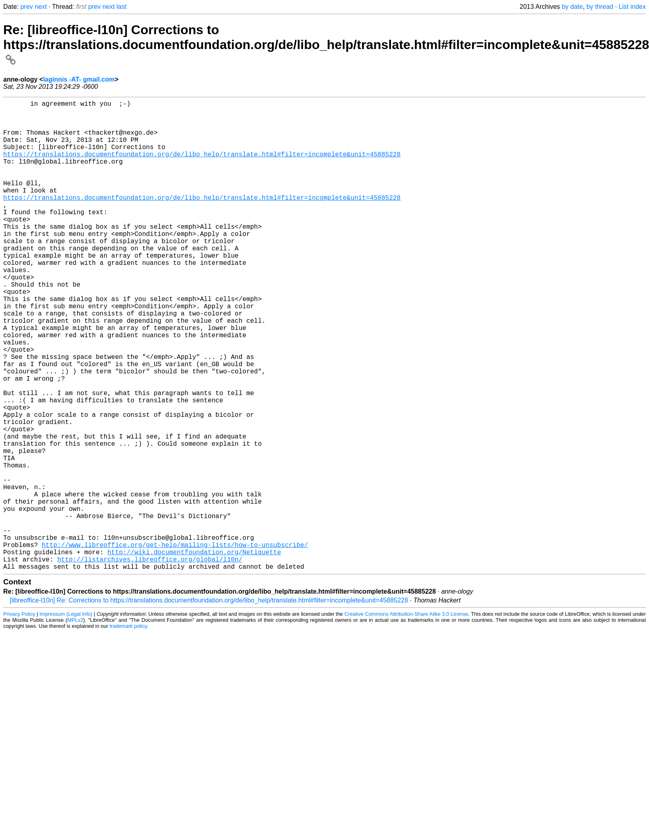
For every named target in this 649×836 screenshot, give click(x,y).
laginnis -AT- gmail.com (79, 79)
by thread (599, 6)
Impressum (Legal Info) (65, 718)
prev (26, 6)
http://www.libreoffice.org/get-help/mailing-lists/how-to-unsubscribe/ (175, 644)
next (41, 6)
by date (572, 6)
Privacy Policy (19, 718)
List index (632, 6)
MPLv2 (75, 724)
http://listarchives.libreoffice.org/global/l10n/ (149, 662)
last (122, 6)
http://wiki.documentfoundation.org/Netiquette (194, 653)
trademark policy (128, 730)
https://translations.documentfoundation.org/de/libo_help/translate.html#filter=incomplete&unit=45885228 (202, 166)
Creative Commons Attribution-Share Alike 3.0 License (406, 718)
